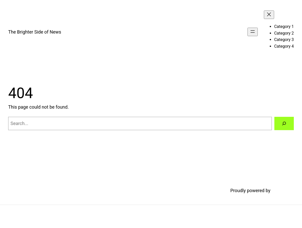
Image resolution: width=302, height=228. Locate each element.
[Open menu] (252, 32)
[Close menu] (269, 15)
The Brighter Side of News (34, 32)
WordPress (283, 190)
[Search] (284, 123)
